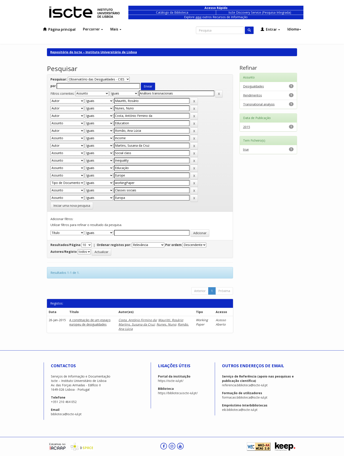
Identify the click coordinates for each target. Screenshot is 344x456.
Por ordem (173, 245)
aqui (198, 17)
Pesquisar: (58, 79)
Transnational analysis (259, 104)
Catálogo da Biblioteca (172, 12)
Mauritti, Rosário (170, 320)
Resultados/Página (65, 245)
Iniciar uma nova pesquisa (71, 205)
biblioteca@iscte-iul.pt (66, 414)
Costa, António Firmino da (137, 320)
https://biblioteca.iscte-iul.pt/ (178, 393)
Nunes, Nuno (166, 324)
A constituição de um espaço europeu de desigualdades (90, 322)
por (53, 86)
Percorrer (93, 29)
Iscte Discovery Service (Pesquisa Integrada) (259, 12)
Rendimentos (252, 95)
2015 (246, 127)
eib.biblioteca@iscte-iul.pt (240, 410)
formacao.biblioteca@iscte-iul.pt (244, 397)
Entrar (270, 29)
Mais (115, 29)
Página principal (59, 29)
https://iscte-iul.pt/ (170, 381)
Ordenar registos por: (114, 245)
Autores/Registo (63, 251)
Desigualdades (253, 86)
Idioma (294, 29)
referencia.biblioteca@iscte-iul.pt (245, 385)
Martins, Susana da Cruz (136, 324)
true (246, 149)
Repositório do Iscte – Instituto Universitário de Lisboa (93, 52)
